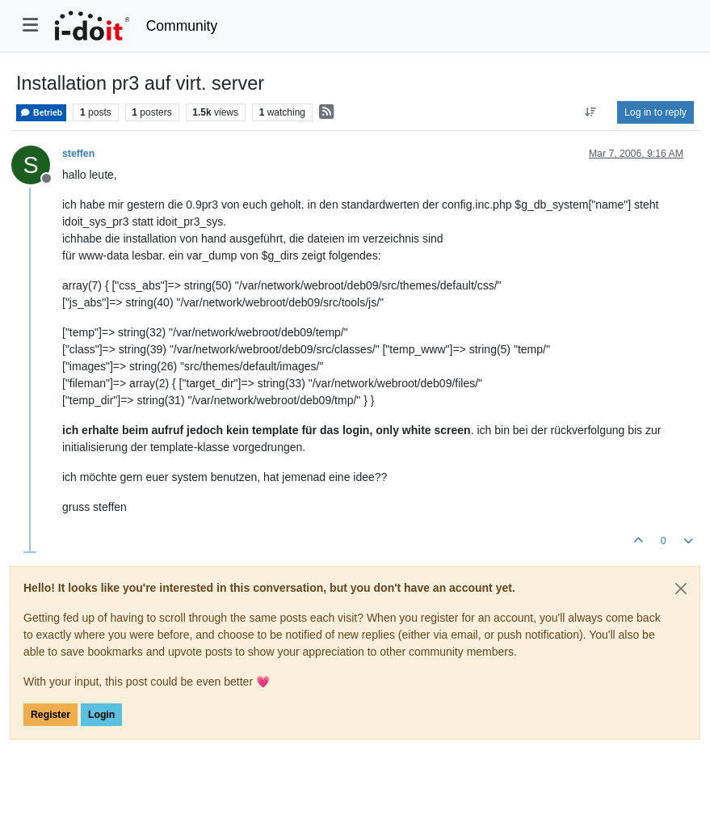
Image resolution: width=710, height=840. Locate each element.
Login (101, 714)
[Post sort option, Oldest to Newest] (591, 112)
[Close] (680, 588)
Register (50, 714)
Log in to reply (655, 112)
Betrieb (41, 113)
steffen (78, 153)
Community (182, 26)
